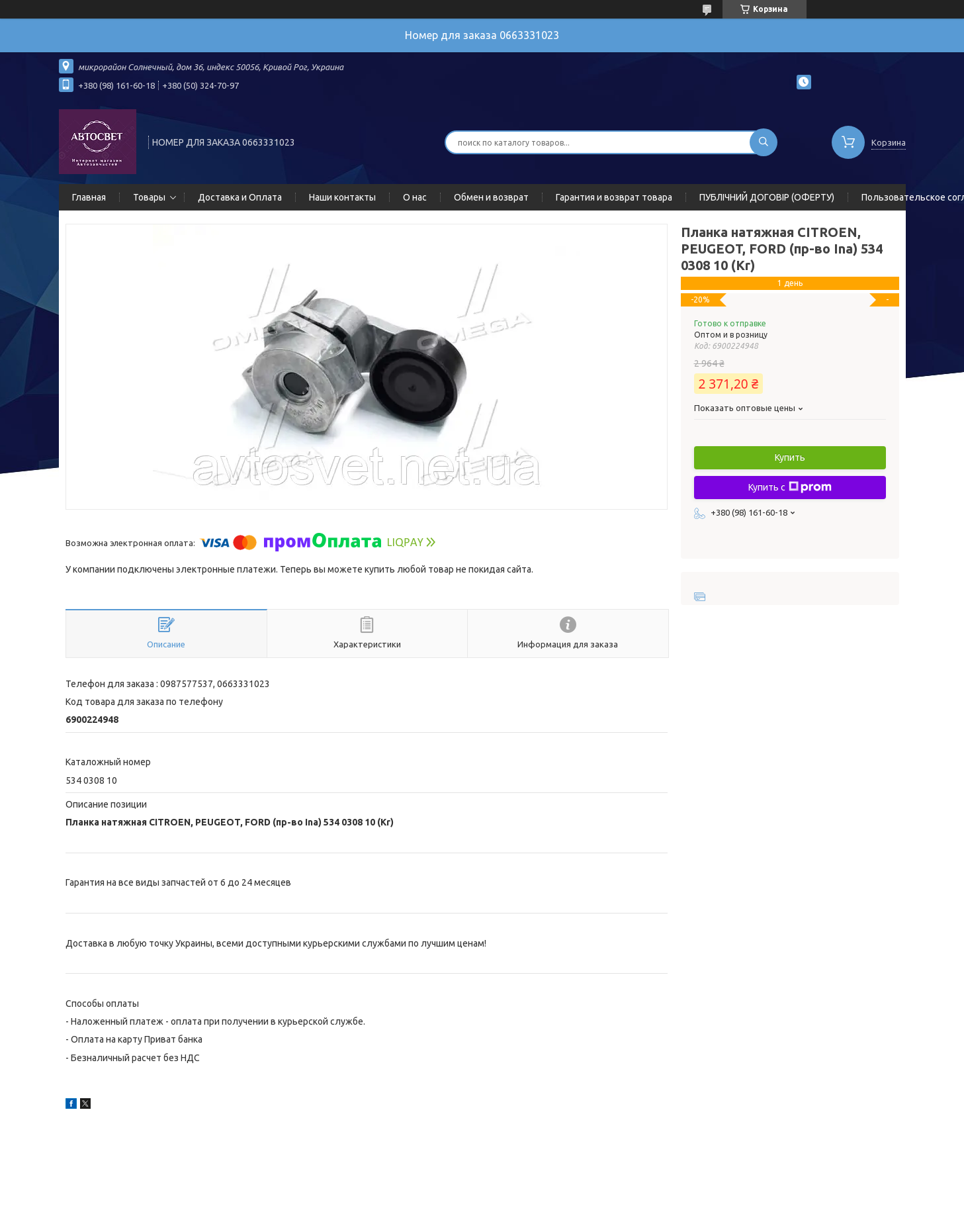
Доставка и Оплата (240, 197)
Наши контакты (342, 197)
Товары (149, 197)
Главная (89, 197)
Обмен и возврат (491, 197)
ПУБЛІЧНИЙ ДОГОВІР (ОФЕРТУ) (766, 197)
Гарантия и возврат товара (614, 197)
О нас (415, 197)
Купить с (790, 487)
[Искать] (763, 142)
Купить (790, 457)
